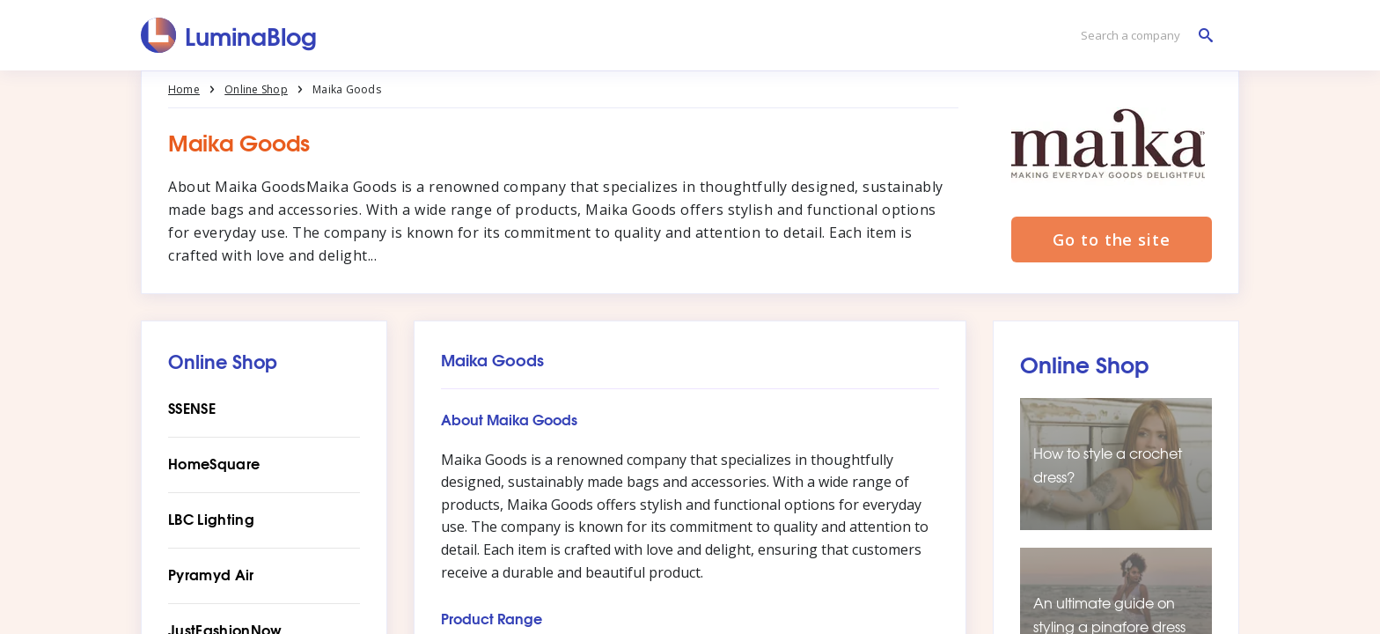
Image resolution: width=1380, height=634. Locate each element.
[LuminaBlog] (229, 35)
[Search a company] (1142, 36)
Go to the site (1112, 239)
